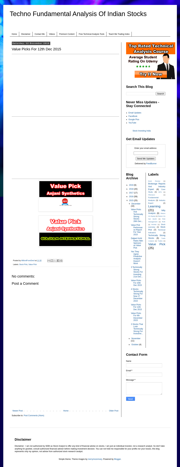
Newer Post (18, 411)
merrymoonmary (95, 459)
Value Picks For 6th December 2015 (136, 316)
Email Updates (135, 113)
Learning (154, 206)
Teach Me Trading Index (119, 34)
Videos (52, 34)
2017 (131, 193)
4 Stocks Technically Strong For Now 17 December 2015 (137, 295)
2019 (131, 185)
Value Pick (32, 264)
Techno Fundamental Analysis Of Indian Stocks (78, 13)
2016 (131, 196)
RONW (154, 224)
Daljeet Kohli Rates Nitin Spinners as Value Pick (137, 243)
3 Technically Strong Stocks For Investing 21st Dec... (137, 272)
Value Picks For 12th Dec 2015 (136, 307)
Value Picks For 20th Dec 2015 (136, 282)
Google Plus (134, 119)
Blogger (117, 459)
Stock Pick (23, 264)
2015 (131, 200)
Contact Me (40, 34)
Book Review (154, 181)
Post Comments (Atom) (34, 415)
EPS (160, 192)
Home (14, 34)
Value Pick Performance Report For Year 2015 (136, 230)
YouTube (132, 123)
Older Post (113, 411)
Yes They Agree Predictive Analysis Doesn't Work (136, 257)
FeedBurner (151, 163)
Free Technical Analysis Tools (91, 34)
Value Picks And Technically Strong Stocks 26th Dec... (137, 215)
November (135, 338)
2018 (131, 189)
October (135, 344)
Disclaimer (25, 34)
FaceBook (133, 116)
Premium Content (66, 34)
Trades (160, 241)
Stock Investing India (142, 131)
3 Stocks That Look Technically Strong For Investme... (137, 329)
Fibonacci (151, 195)
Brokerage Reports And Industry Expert (156, 186)
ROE (163, 222)
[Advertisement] (65, 383)
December (135, 204)
